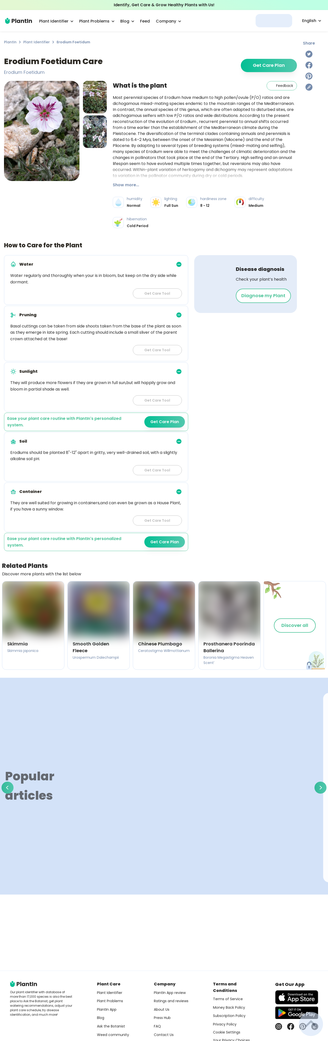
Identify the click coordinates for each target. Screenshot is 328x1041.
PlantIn (10, 42)
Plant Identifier (36, 42)
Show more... (126, 185)
